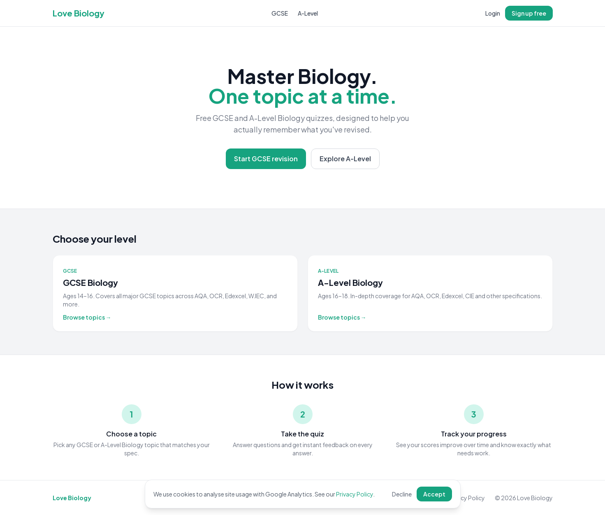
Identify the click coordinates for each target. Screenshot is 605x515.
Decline (402, 494)
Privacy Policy (354, 494)
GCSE (279, 13)
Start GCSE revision (266, 158)
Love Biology (78, 13)
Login (492, 13)
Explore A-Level (345, 158)
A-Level (308, 13)
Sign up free (529, 13)
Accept (434, 494)
